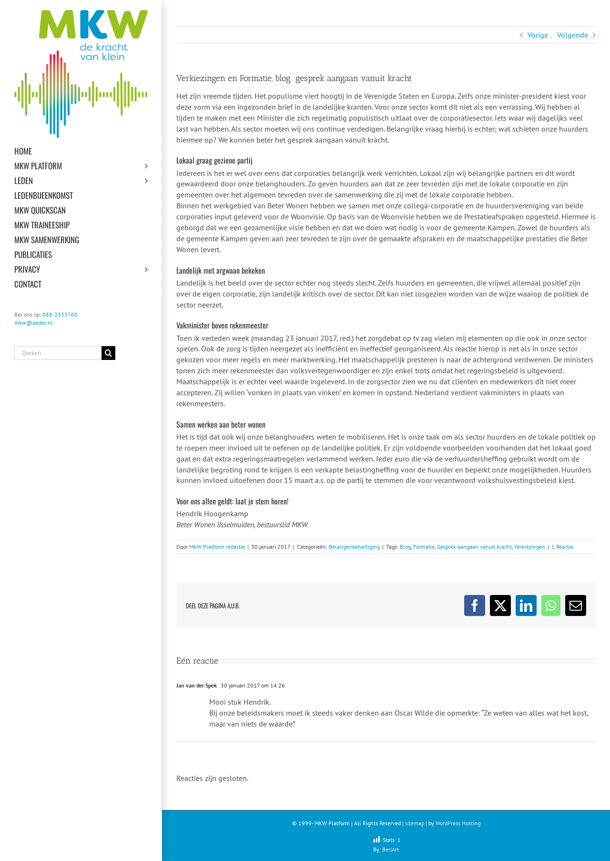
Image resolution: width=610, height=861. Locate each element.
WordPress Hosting (458, 823)
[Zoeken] (108, 353)
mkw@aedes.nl (33, 322)
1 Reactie (562, 546)
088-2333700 (60, 314)
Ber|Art (390, 849)
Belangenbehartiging (354, 546)
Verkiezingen (529, 546)
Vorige (538, 35)
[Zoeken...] (58, 353)
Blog (405, 546)
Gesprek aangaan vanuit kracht (474, 546)
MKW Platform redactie (217, 546)
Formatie (424, 546)
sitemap (414, 823)
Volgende (572, 35)
